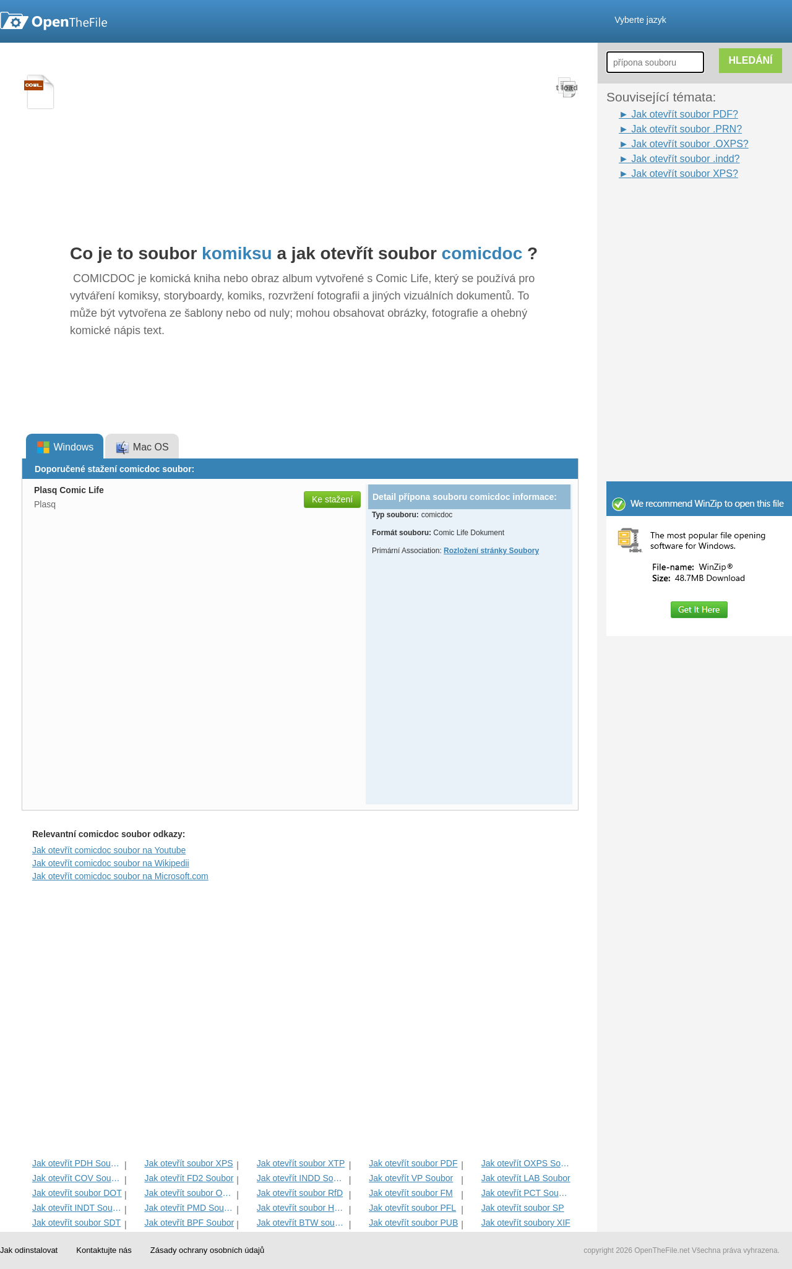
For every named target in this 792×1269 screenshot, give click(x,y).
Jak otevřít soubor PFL (412, 1208)
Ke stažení (332, 499)
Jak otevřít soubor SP (522, 1208)
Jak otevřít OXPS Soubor (526, 1163)
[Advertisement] (680, 209)
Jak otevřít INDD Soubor (301, 1178)
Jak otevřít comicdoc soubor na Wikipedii (110, 863)
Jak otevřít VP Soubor (411, 1178)
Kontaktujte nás (104, 1250)
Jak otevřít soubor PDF (413, 1163)
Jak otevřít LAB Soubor (525, 1178)
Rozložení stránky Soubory (491, 550)
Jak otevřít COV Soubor (77, 1178)
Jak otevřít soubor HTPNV (301, 1208)
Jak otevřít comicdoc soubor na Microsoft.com (120, 876)
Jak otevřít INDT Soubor (77, 1208)
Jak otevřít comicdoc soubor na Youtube (109, 850)
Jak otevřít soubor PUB (413, 1223)
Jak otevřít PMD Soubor (189, 1208)
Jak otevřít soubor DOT (77, 1193)
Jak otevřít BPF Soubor (189, 1223)
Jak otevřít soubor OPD (189, 1193)
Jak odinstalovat (29, 1250)
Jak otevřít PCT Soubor (526, 1193)
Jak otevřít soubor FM (410, 1193)
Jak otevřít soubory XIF (525, 1223)
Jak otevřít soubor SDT (76, 1223)
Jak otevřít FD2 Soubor (188, 1178)
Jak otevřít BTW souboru (301, 1223)
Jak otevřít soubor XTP (301, 1163)
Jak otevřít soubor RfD (300, 1193)
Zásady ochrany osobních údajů (207, 1250)
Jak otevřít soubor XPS (188, 1163)
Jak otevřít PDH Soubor (77, 1163)
